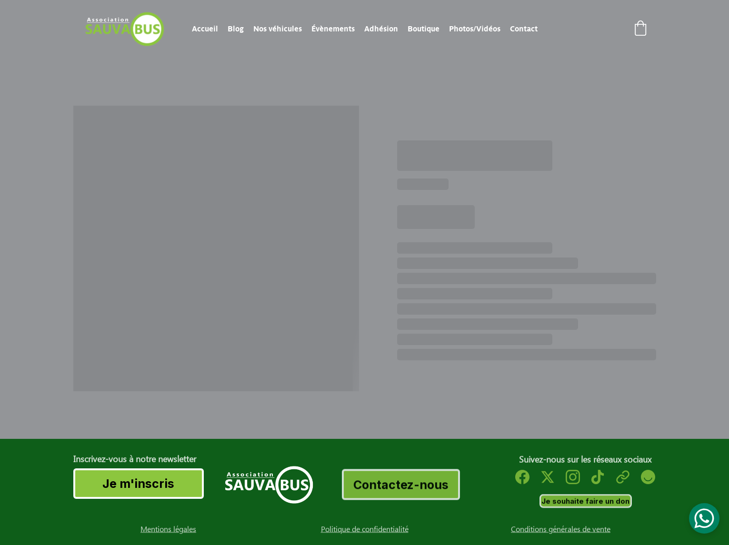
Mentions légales (168, 530)
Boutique (423, 28)
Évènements (333, 28)
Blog (236, 28)
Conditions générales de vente (560, 530)
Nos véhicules (277, 28)
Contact (524, 28)
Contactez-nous (401, 486)
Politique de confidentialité (365, 530)
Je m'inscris (138, 483)
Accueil (205, 28)
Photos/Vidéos (474, 28)
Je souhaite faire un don (585, 501)
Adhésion (381, 28)
